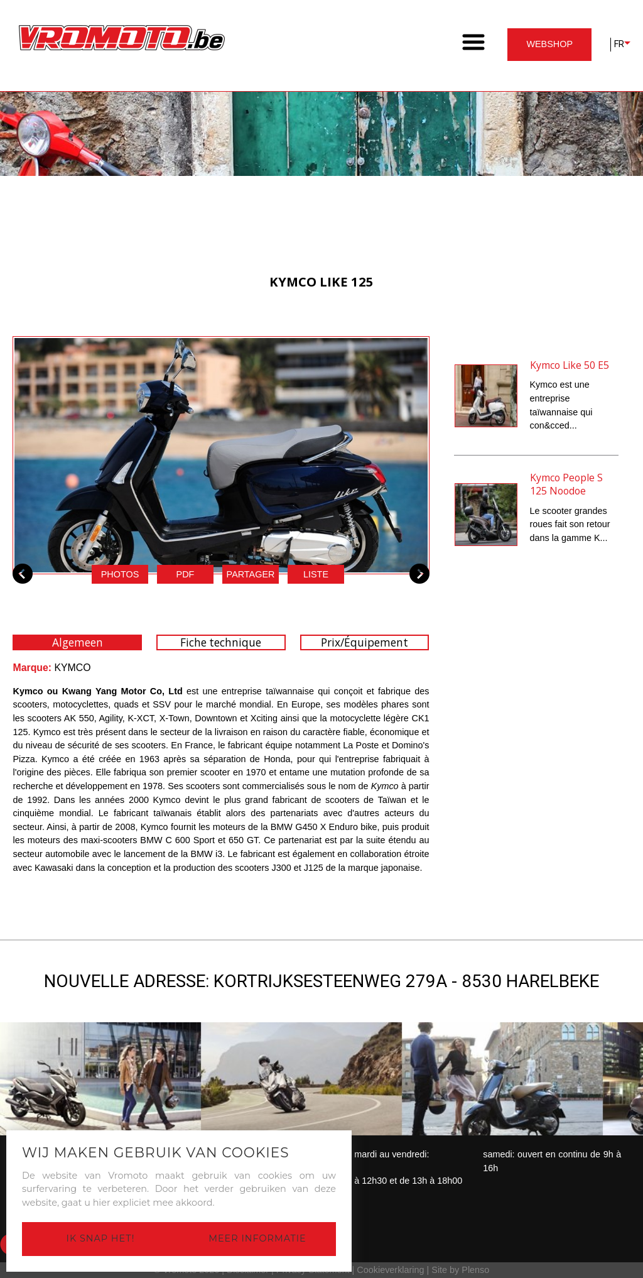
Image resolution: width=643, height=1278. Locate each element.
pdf (185, 574)
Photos (120, 574)
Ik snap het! (101, 1238)
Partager (251, 574)
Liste (315, 574)
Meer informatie (257, 1238)
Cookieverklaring (390, 1270)
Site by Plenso (460, 1270)
